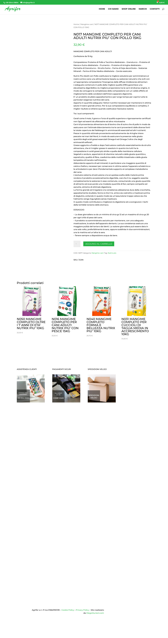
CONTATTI (155, 9)
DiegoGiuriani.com (95, 613)
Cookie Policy (67, 610)
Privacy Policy (82, 610)
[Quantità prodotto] (77, 244)
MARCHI (143, 9)
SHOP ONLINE (129, 9)
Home (76, 24)
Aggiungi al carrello (98, 244)
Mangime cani (86, 24)
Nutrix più (112, 253)
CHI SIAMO (113, 9)
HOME (102, 9)
